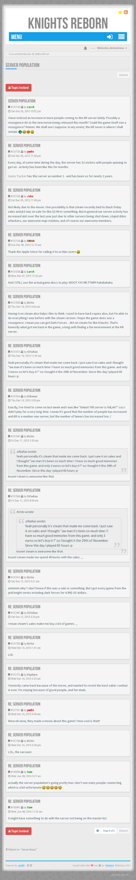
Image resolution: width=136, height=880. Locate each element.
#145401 (15, 807)
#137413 (15, 577)
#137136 (15, 196)
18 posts (123, 75)
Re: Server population (24, 145)
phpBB (21, 865)
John (30, 196)
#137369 (15, 496)
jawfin (30, 151)
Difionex (32, 396)
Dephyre (32, 674)
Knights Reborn (68, 24)
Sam (29, 772)
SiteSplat (109, 865)
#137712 (15, 674)
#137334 (15, 396)
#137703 (15, 643)
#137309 (15, 302)
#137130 (15, 107)
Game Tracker (17, 176)
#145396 (15, 772)
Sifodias (32, 351)
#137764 (15, 741)
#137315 (15, 351)
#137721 (15, 710)
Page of (109, 830)
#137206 (15, 271)
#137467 (15, 612)
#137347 (15, 436)
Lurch (30, 107)
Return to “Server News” (21, 849)
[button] (110, 36)
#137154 (15, 241)
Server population (22, 65)
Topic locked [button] (18, 87)
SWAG (31, 241)
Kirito (30, 302)
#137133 (15, 151)
